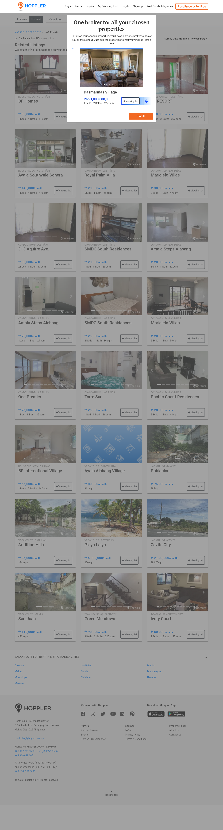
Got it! (141, 116)
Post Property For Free (192, 6)
